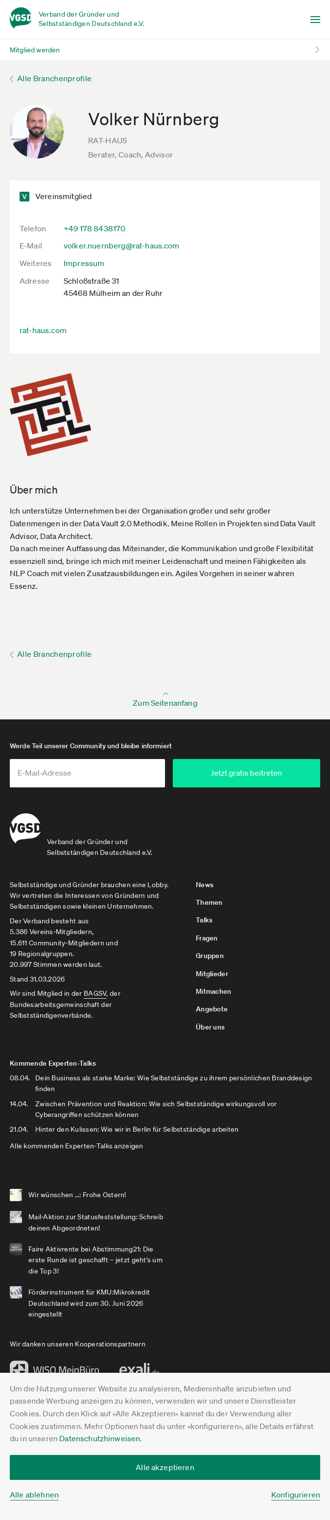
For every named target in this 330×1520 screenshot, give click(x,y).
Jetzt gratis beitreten (266, 773)
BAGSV (95, 989)
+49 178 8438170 (94, 228)
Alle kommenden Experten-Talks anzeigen (76, 1142)
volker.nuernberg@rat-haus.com (122, 245)
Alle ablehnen (34, 1494)
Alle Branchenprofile (54, 78)
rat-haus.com (43, 330)
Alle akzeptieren (165, 1467)
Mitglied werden (35, 49)
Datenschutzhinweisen (99, 1438)
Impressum (84, 263)
